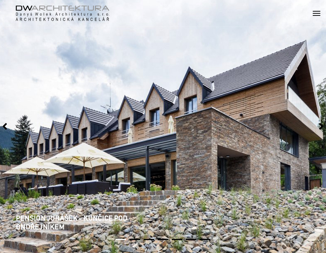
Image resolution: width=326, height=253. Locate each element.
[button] (121, 239)
